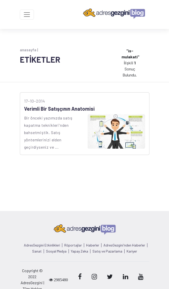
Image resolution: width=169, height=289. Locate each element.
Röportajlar (73, 245)
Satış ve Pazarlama (107, 251)
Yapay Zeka (79, 251)
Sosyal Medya (56, 251)
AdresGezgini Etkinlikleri (42, 245)
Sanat (37, 251)
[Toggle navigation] (27, 15)
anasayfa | (29, 50)
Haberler (92, 245)
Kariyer (132, 251)
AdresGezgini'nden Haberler (124, 245)
